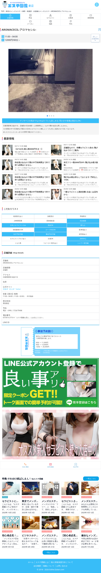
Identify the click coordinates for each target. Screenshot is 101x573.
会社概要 (37, 566)
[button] (47, 115)
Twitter (18, 289)
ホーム (31, 562)
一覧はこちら (91, 478)
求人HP (11, 289)
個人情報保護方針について (62, 562)
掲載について (48, 566)
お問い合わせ (61, 566)
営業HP (5, 289)
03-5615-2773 (8, 317)
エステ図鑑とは (42, 562)
